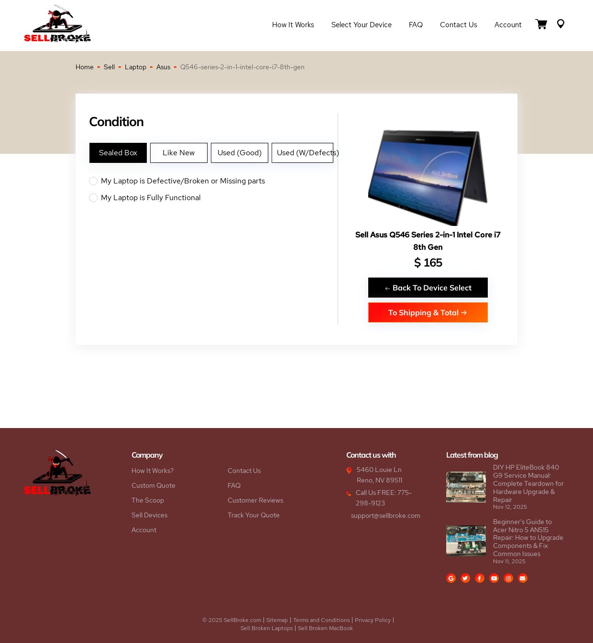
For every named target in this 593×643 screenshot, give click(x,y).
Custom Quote (154, 485)
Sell (109, 67)
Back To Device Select (428, 287)
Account (508, 25)
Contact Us (458, 25)
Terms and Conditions (321, 620)
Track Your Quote (254, 515)
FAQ (416, 25)
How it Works (293, 25)
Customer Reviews (255, 500)
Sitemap (277, 620)
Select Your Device (361, 25)
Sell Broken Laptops (267, 628)
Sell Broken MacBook (325, 628)
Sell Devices (149, 515)
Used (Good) (240, 153)
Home (85, 67)
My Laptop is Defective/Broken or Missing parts (213, 181)
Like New (179, 153)
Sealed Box (118, 153)
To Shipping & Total (427, 312)
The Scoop (148, 500)
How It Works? (153, 470)
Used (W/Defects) (305, 153)
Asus (163, 67)
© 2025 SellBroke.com (231, 620)
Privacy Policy (373, 620)
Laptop (135, 67)
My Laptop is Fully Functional (213, 198)
